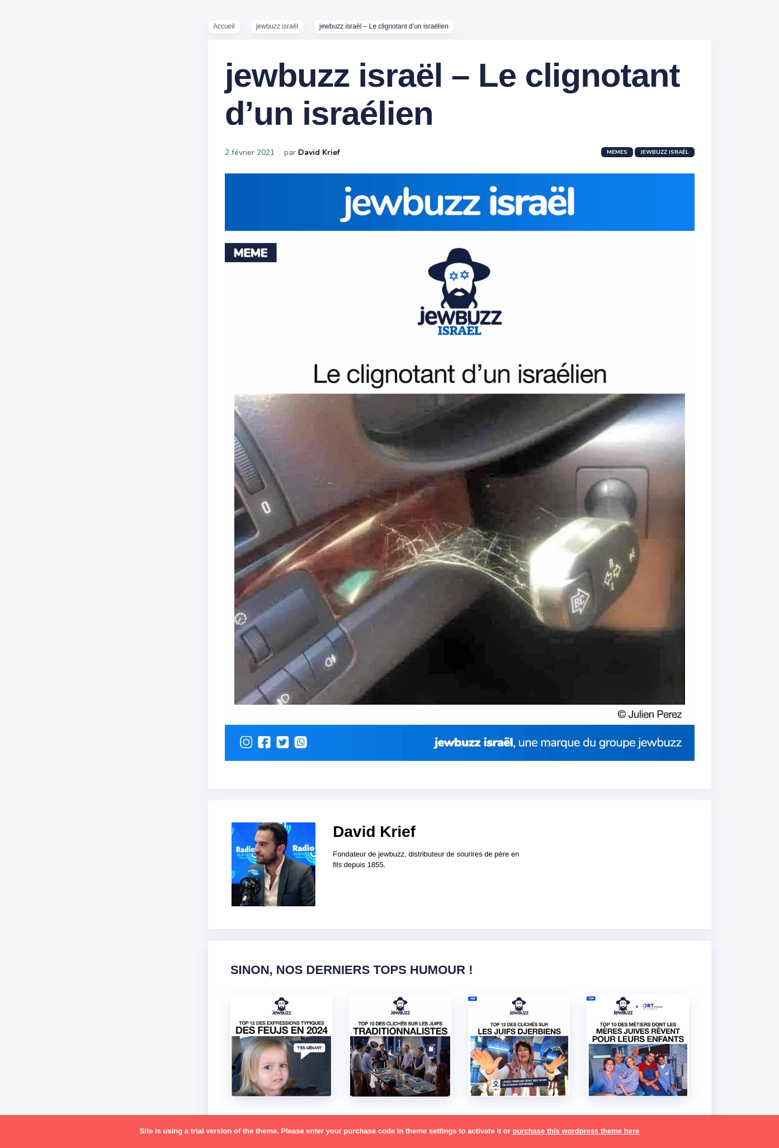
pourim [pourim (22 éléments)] (83, 837)
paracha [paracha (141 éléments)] (85, 794)
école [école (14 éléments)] (80, 1011)
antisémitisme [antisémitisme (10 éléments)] (53, 577)
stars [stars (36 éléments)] (113, 902)
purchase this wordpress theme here (575, 1131)
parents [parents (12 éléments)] (41, 816)
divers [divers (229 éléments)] (91, 642)
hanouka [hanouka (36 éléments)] (42, 685)
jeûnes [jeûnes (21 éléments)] (85, 707)
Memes (622, 159)
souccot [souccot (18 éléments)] (78, 902)
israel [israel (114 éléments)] (78, 685)
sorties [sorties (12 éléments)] (39, 902)
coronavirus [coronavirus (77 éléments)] (48, 642)
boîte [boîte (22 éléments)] (36, 620)
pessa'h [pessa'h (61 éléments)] (81, 816)
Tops (33, 424)
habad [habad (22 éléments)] (64, 663)
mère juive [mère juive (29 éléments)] (104, 772)
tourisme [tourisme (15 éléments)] (43, 968)
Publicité (42, 458)
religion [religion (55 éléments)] (40, 859)
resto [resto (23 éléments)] (74, 859)
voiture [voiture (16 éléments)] (94, 990)
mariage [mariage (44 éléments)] (41, 750)
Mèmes (39, 391)
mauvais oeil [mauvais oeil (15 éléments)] (50, 772)
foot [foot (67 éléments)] (34, 663)
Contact (39, 475)
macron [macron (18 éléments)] (79, 729)
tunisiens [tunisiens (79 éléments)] (87, 968)
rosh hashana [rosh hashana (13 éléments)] (51, 880)
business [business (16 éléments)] (73, 620)
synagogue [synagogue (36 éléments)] (77, 924)
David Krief (325, 159)
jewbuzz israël (282, 28)
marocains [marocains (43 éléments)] (86, 750)
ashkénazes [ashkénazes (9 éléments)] (49, 598)
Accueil (229, 28)
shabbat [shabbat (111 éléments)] (102, 880)
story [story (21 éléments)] (36, 924)
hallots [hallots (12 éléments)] (99, 663)
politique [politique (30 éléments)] (43, 837)
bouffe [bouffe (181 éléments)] (94, 598)
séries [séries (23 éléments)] (38, 946)
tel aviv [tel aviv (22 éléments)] (74, 946)
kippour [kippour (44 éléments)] (40, 729)
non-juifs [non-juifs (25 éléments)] (43, 794)
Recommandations (64, 441)
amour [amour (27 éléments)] (64, 555)
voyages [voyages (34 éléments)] (42, 1011)
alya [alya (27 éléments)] (34, 555)
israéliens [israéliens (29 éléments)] (44, 707)
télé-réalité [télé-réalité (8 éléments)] (48, 990)
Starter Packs (52, 408)
